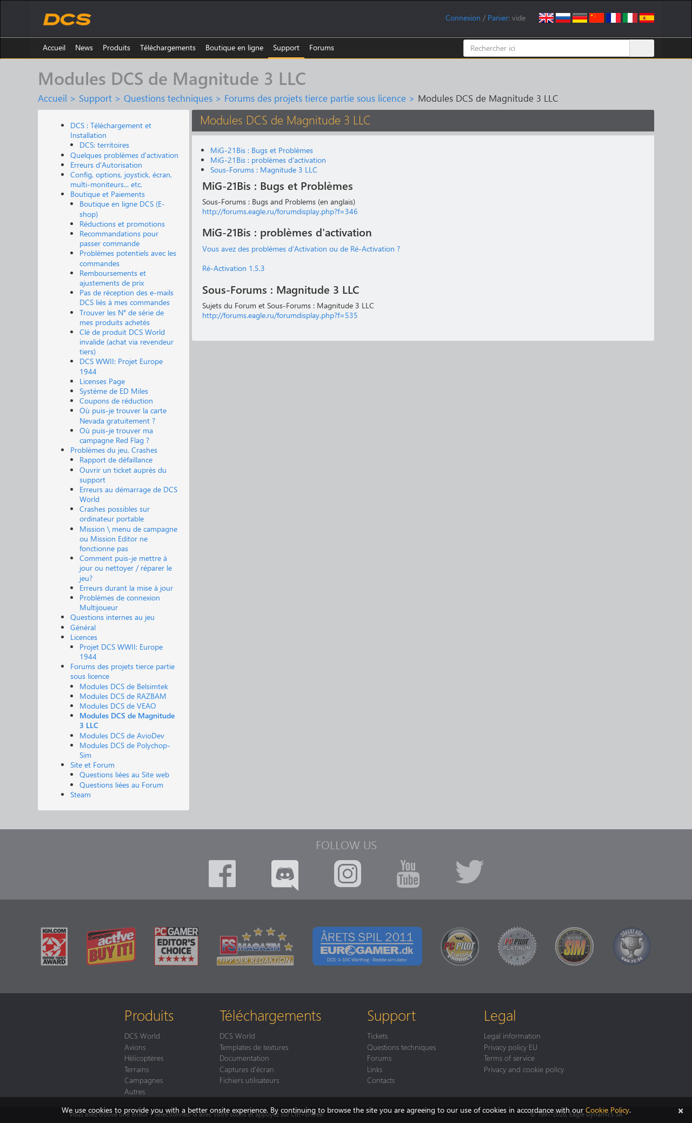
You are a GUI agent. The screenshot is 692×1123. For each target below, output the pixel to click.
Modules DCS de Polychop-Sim (124, 750)
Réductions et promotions (122, 224)
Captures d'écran (246, 1069)
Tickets (377, 1035)
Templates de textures (253, 1047)
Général (83, 627)
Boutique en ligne (234, 47)
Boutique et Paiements (107, 194)
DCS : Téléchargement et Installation (110, 130)
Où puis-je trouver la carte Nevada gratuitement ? (123, 415)
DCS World (142, 1035)
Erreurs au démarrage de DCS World (128, 494)
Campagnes (143, 1080)
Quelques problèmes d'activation (124, 155)
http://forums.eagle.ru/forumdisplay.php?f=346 (280, 211)
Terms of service (509, 1057)
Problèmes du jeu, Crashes (113, 450)
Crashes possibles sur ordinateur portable (114, 514)
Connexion (463, 17)
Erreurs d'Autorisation (106, 165)
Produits (116, 47)
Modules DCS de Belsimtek (123, 686)
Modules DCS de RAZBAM (123, 696)
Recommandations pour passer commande (118, 238)
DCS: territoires (104, 145)
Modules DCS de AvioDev (121, 735)
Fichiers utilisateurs (249, 1080)
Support (286, 47)
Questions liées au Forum (121, 785)
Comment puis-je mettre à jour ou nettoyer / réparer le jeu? (125, 568)
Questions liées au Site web (124, 774)
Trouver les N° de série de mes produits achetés (121, 317)
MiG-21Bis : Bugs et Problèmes (261, 150)
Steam (80, 794)
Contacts (381, 1080)
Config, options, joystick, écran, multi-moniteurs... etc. (121, 179)
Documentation (244, 1057)
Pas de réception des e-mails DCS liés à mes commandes (126, 297)
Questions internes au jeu (112, 617)
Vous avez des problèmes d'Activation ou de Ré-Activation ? (301, 248)
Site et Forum (92, 764)
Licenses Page (102, 381)
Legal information (512, 1035)
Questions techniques (168, 98)
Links (374, 1069)
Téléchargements (168, 47)
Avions (134, 1047)
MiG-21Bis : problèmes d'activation (268, 160)
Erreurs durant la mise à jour (126, 588)
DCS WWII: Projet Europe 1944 (121, 366)
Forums (321, 47)
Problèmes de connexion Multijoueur (119, 602)
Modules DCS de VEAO (117, 706)
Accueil (54, 47)
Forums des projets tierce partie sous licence (315, 98)
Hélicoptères (143, 1057)
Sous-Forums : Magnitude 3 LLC (263, 169)
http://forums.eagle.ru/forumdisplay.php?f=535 (280, 315)
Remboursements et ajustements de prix (112, 278)
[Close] (680, 1109)
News (84, 47)
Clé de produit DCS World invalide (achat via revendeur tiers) (126, 341)
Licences (83, 637)
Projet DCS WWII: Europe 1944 (121, 652)
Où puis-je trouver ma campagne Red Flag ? (116, 435)
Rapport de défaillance (115, 459)
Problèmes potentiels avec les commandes (127, 258)
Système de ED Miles (113, 391)
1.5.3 (256, 268)
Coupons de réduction (116, 400)
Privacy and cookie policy (524, 1069)
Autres (134, 1091)
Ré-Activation (224, 268)
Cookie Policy (607, 1110)
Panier (498, 17)
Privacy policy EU (510, 1047)
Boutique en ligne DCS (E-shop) (122, 209)
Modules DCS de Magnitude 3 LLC (127, 720)
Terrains (136, 1069)
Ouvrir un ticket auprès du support (123, 475)
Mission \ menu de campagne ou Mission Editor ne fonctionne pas (128, 538)
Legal (500, 1015)
